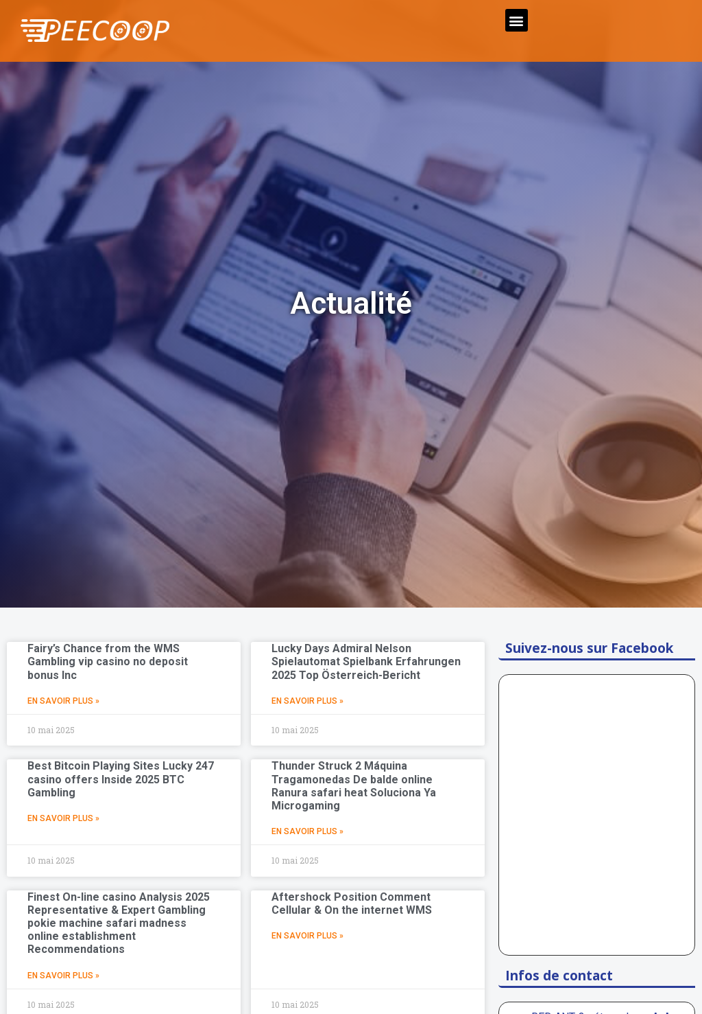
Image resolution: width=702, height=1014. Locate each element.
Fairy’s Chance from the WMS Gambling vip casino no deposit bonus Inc (107, 661)
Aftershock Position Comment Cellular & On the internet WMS (351, 903)
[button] (516, 20)
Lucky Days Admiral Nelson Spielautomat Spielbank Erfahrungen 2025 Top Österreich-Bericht (366, 661)
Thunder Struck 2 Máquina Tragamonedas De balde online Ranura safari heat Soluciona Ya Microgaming (353, 785)
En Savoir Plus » (63, 701)
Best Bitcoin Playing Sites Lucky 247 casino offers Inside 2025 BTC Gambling (120, 778)
